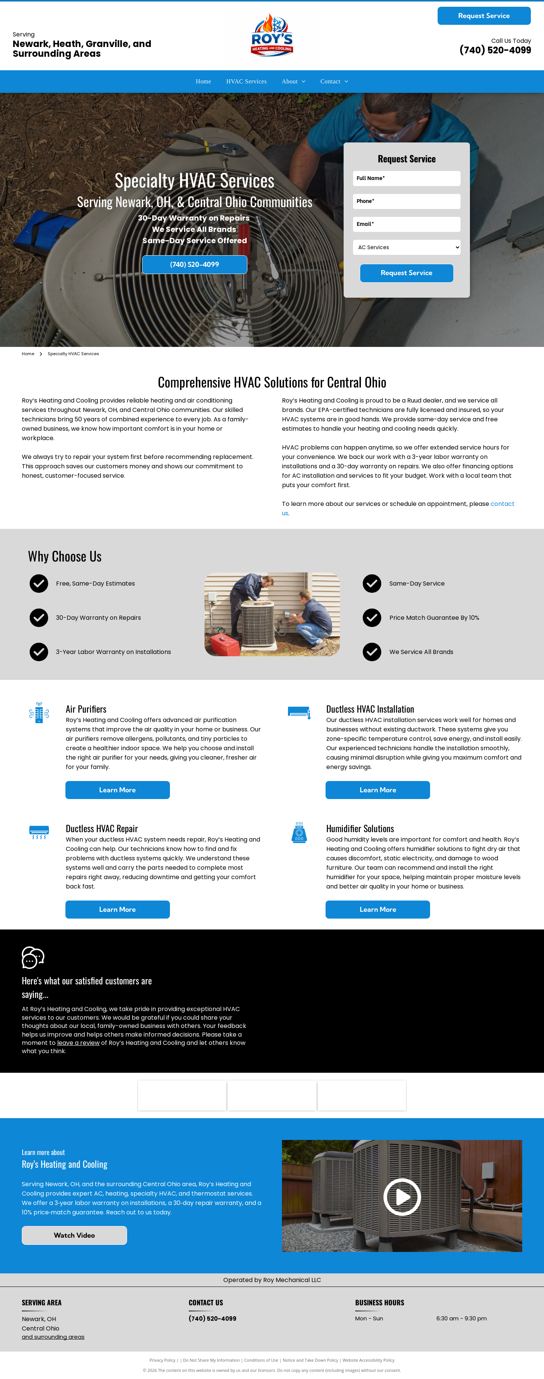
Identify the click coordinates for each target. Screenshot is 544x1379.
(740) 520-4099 (495, 50)
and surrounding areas (53, 1337)
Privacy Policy (163, 1360)
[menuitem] (203, 81)
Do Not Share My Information (211, 1360)
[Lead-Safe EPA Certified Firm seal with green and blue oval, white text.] (362, 1096)
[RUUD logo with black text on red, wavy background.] (182, 1096)
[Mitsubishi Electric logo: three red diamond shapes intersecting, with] (272, 1096)
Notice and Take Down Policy (310, 1360)
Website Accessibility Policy (368, 1360)
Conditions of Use (261, 1360)
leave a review (78, 1042)
